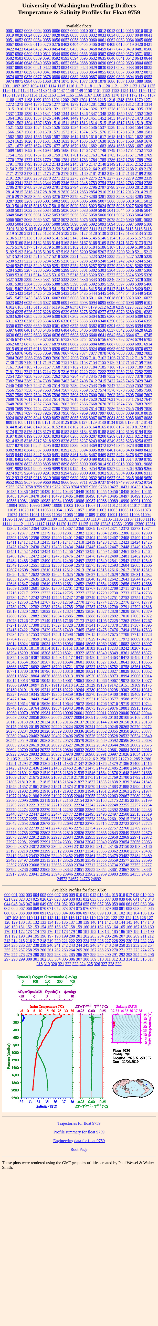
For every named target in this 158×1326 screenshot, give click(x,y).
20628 (79, 745)
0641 (121, 58)
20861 (113, 750)
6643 (121, 335)
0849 (56, 72)
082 (129, 908)
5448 (130, 293)
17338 (79, 625)
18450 (90, 657)
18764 (147, 667)
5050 (28, 215)
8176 (28, 431)
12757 (11, 602)
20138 (90, 722)
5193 (19, 252)
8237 (84, 441)
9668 (74, 482)
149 (7, 927)
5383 (19, 284)
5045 (130, 210)
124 (128, 917)
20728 (56, 750)
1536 (93, 127)
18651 (135, 662)
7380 (148, 376)
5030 (10, 210)
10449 (90, 491)
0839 (28, 72)
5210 (130, 252)
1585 (38, 136)
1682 (93, 146)
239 (43, 945)
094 (65, 913)
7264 (74, 376)
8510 (111, 459)
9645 (130, 478)
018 (136, 894)
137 (72, 922)
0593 (65, 58)
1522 (19, 127)
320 (54, 964)
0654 (74, 63)
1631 (47, 141)
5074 (74, 219)
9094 (28, 468)
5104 (38, 229)
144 (122, 922)
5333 (65, 279)
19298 (113, 690)
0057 (65, 40)
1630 (38, 141)
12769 (68, 602)
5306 (130, 270)
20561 (34, 740)
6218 (111, 307)
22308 (79, 809)
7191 (10, 372)
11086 (79, 514)
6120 (65, 307)
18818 (68, 671)
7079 (111, 353)
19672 (79, 703)
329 (118, 964)
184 (108, 931)
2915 (148, 192)
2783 (130, 183)
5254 (74, 266)
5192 (10, 252)
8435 (10, 454)
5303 (102, 270)
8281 (28, 445)
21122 (34, 759)
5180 (56, 247)
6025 (28, 302)
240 (50, 945)
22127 (56, 800)
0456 (74, 49)
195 (36, 936)
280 (36, 954)
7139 (19, 362)
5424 (28, 293)
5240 (102, 261)
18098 (11, 648)
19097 (34, 685)
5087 (47, 224)
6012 (102, 298)
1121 (115, 86)
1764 (102, 155)
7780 (56, 408)
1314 (148, 104)
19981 (45, 713)
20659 (124, 745)
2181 (93, 173)
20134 (45, 722)
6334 (47, 321)
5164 (56, 242)
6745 (148, 335)
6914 (148, 344)
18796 (45, 671)
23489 (147, 856)
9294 (65, 473)
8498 (84, 459)
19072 (124, 680)
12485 (23, 561)
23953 (79, 874)
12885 (68, 616)
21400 (135, 763)
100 (108, 913)
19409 (135, 694)
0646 (19, 63)
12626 (79, 574)
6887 (111, 344)
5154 (111, 238)
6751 (56, 339)
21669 (11, 777)
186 (122, 931)
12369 (90, 528)
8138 (120, 422)
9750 (129, 482)
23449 (56, 856)
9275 (19, 473)
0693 (130, 63)
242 (65, 945)
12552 (45, 565)
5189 (130, 247)
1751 (130, 150)
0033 (102, 35)
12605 (135, 565)
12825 (79, 611)
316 (143, 959)
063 (144, 904)
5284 (10, 270)
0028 (56, 35)
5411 (56, 289)
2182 (102, 173)
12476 (68, 556)
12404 (90, 537)
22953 (90, 837)
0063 (121, 40)
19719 (124, 703)
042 (144, 899)
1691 (19, 150)
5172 (130, 242)
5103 (29, 229)
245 (86, 945)
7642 (139, 399)
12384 (102, 533)
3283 (121, 196)
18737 (90, 667)
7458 (19, 385)
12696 (45, 588)
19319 (146, 690)
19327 (11, 694)
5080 (130, 219)
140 (93, 922)
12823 (56, 611)
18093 (135, 643)
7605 (130, 395)
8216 (28, 441)
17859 (34, 639)
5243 (130, 261)
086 (7, 913)
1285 (111, 104)
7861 (19, 413)
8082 (121, 418)
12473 (45, 556)
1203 (74, 100)
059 (115, 904)
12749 (90, 597)
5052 (47, 215)
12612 (67, 570)
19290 (101, 690)
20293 (34, 731)
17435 (56, 630)
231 (136, 941)
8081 (111, 418)
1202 (65, 100)
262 (58, 950)
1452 (102, 118)
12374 (147, 528)
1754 (10, 155)
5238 (84, 261)
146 (136, 922)
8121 (47, 422)
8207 (93, 436)
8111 (28, 422)
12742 (34, 597)
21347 (79, 763)
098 (93, 913)
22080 (135, 796)
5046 (139, 210)
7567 (65, 390)
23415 (23, 856)
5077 (102, 219)
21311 (56, 763)
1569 (38, 132)
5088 (56, 224)
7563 (47, 390)
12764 (34, 602)
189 (144, 931)
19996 (68, 713)
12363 (23, 528)
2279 (130, 178)
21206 (78, 759)
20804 (68, 750)
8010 (139, 413)
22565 (79, 819)
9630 (74, 478)
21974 (147, 791)
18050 (56, 643)
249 (115, 945)
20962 (56, 754)
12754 (135, 597)
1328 (111, 109)
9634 (102, 478)
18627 (102, 662)
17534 (11, 634)
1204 (83, 100)
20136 (67, 722)
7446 (10, 385)
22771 (147, 828)
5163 (47, 242)
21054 (135, 754)
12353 (116, 524)
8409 (139, 450)
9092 (19, 468)
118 (85, 917)
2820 (65, 192)
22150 (67, 800)
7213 (37, 372)
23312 (56, 851)
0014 (120, 30)
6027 (47, 302)
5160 (19, 242)
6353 (129, 321)
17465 (79, 630)
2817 (38, 192)
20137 (79, 722)
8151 (47, 427)
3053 (28, 196)
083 (136, 908)
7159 (139, 362)
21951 (102, 791)
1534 (74, 127)
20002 (90, 713)
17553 (34, 634)
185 (115, 931)
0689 (93, 63)
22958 (113, 837)
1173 (142, 95)
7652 (28, 404)
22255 (124, 805)
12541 (113, 561)
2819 (56, 192)
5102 (20, 229)
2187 (121, 173)
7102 (102, 358)
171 (15, 931)
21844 (135, 782)
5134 (139, 233)
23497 (23, 860)
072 (58, 908)
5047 (148, 210)
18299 (23, 653)
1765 (111, 155)
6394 (139, 325)
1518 (129, 123)
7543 (93, 385)
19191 (23, 690)
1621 (130, 136)
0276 (56, 44)
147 (144, 922)
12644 (135, 579)
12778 (135, 602)
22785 (23, 832)
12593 (113, 565)
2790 (47, 187)
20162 (135, 722)
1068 (47, 81)
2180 (84, 173)
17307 (23, 625)
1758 (47, 155)
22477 (68, 814)
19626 (45, 703)
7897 (28, 413)
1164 (61, 95)
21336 (67, 763)
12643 (124, 579)
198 (58, 936)
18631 (113, 662)
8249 (111, 441)
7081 (130, 353)
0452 (38, 49)
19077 (147, 680)
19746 (11, 708)
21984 (23, 796)
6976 (19, 353)
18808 (56, 671)
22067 (124, 796)
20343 (90, 731)
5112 (102, 229)
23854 (102, 869)
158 (72, 927)
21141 (45, 759)
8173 (148, 427)
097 (86, 913)
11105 (107, 519)
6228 (47, 312)
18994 (124, 676)
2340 (10, 183)
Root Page (78, 1149)
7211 (19, 372)
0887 (93, 77)
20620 (45, 745)
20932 (34, 754)
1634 (74, 141)
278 (22, 954)
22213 (34, 805)
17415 (11, 630)
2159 (56, 169)
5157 (139, 238)
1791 (10, 164)
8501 (102, 459)
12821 (34, 611)
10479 (56, 496)
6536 (102, 330)
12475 (56, 556)
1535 (84, 127)
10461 (147, 491)
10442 (56, 491)
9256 (102, 468)
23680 (67, 865)
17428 (34, 630)
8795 (148, 459)
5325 (139, 275)
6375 (74, 325)
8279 (19, 445)
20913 (147, 750)
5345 (102, 279)
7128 (148, 358)
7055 (38, 353)
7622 (102, 399)
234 (7, 945)
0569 (120, 53)
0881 (65, 77)
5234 (47, 261)
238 (36, 945)
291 (115, 954)
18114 (45, 648)
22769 (135, 828)
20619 (34, 745)
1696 (65, 150)
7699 (19, 408)
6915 (10, 348)
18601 (79, 662)
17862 (45, 639)
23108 (90, 846)
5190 (139, 247)
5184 (93, 247)
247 (101, 945)
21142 (56, 759)
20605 (11, 745)
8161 (65, 427)
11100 (52, 519)
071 (50, 908)
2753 (93, 183)
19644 (68, 703)
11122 (72, 524)
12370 (102, 528)
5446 (111, 293)
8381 (148, 445)
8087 (139, 418)
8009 (130, 413)
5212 (148, 252)
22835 (102, 832)
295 (144, 954)
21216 (90, 759)
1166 (79, 95)
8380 (139, 445)
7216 (65, 372)
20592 (113, 740)
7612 (37, 399)
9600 (56, 478)
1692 (28, 150)
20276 (11, 731)
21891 (147, 786)
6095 (102, 302)
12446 (102, 547)
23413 (11, 856)
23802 (34, 869)
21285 (135, 759)
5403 (28, 289)
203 (93, 936)
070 (43, 908)
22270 (11, 809)
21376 (101, 763)
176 (50, 931)
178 (65, 931)
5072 (56, 219)
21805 (11, 782)
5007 (102, 201)
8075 (102, 418)
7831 (102, 408)
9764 (75, 487)
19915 (135, 708)
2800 (130, 187)
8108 (19, 422)
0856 (111, 72)
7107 (121, 358)
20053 (11, 717)
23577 (124, 860)
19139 (101, 685)
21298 (34, 763)
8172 (139, 427)
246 (93, 945)
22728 (11, 828)
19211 (45, 690)
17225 (113, 620)
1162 (43, 95)
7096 (84, 358)
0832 (121, 67)
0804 (139, 63)
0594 (74, 58)
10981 (23, 501)
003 (29, 894)
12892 (113, 616)
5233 (38, 261)
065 (7, 908)
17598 (68, 634)
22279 (45, 809)
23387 (135, 851)
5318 (74, 275)
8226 (65, 441)
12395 (23, 537)
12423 (124, 542)
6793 (130, 339)
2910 (102, 192)
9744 (111, 482)
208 (129, 936)
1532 (65, 127)
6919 (47, 348)
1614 (74, 136)
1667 (121, 141)
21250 (101, 759)
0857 (121, 72)
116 (72, 917)
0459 (102, 49)
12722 (34, 593)
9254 (93, 468)
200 (72, 936)
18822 (102, 671)
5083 (10, 224)
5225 (111, 256)
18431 (79, 657)
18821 (90, 671)
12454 (45, 551)
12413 (34, 542)
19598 (135, 699)
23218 (23, 851)
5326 (148, 275)
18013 (147, 639)
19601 (147, 699)
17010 (124, 616)
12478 (90, 556)
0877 (38, 77)
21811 (34, 782)
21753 (102, 777)
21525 (56, 773)
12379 (45, 533)
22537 (23, 819)
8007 (121, 413)
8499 (93, 459)
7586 (148, 390)
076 (86, 908)
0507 (10, 53)
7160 (148, 362)
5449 (139, 293)
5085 (28, 224)
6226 (28, 312)
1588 (65, 136)
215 (22, 941)
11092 (123, 514)
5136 (10, 238)
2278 (121, 178)
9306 (139, 473)
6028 (56, 302)
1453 (111, 118)
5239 (93, 261)
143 (115, 922)
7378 (139, 376)
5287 (28, 270)
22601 (113, 819)
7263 (65, 376)
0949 (139, 77)
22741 (45, 828)
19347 (45, 694)
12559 (68, 565)
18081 (113, 643)
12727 (79, 593)
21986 (34, 796)
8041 (38, 418)
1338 (19, 113)
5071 (47, 219)
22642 (11, 823)
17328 (68, 625)
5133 (129, 233)
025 (36, 899)
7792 (74, 408)
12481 (124, 556)
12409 (135, 537)
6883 (84, 344)
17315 (45, 625)
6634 (47, 335)
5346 (111, 279)
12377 (23, 533)
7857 (10, 413)
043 (151, 899)
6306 (111, 316)
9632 (93, 478)
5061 (111, 215)
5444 (93, 293)
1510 (56, 123)
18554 (23, 662)
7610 (19, 399)
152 (29, 927)
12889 (102, 616)
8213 (148, 436)
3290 (38, 201)
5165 (65, 242)
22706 (90, 823)
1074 (56, 81)
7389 (28, 381)
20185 (23, 726)
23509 (34, 860)
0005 (47, 30)
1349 (111, 113)
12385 (113, 533)
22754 (90, 828)
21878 (79, 786)
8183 (74, 431)
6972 (148, 348)
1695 (56, 150)
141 (101, 922)
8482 (19, 459)
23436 (45, 856)
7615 (65, 399)
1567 (19, 132)
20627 (68, 745)
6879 (56, 344)
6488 (93, 330)
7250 (120, 372)
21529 (68, 773)
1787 (121, 159)
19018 (23, 680)
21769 (113, 777)
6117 (47, 307)
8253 (130, 441)
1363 (148, 113)
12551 (34, 565)
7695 (148, 404)
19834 (56, 708)
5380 (148, 279)
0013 (111, 30)
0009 (74, 30)
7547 (111, 385)
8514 (129, 459)
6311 (10, 321)
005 (43, 894)
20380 (11, 736)
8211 (130, 436)
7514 (56, 385)
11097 (19, 519)
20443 (23, 736)
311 (108, 959)
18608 (90, 662)
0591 (47, 58)
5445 (102, 293)
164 (115, 927)
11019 (12, 510)
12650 (56, 584)
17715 (135, 634)
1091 (7, 86)
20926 (23, 754)
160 (86, 927)
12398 (45, 537)
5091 (84, 224)
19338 (23, 694)
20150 (124, 722)
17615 (90, 634)
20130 (22, 722)
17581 (56, 634)
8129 (93, 422)
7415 (102, 381)
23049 (102, 842)
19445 (45, 699)
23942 (45, 874)
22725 (147, 823)
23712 (90, 865)
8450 (47, 454)
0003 (28, 30)
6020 (129, 298)
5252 (65, 266)
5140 (47, 238)
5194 (28, 252)
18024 (23, 643)
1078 (93, 81)
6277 (102, 312)
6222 (138, 307)
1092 (16, 86)
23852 (90, 869)
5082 (148, 219)
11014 (124, 505)
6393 (130, 325)
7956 (65, 413)
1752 (139, 150)
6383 (102, 325)
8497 (74, 459)
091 (43, 913)
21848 (11, 786)
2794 (74, 187)
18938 (102, 676)
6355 (148, 321)
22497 (113, 814)
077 (93, 908)
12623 (45, 574)
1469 (121, 118)
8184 (84, 431)
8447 (38, 454)
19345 (34, 694)
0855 (102, 72)
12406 (102, 537)
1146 (52, 90)
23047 (90, 842)
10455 (102, 491)
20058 (34, 717)
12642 (113, 579)
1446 (56, 118)
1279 (74, 104)
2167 (121, 169)
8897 (56, 464)
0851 (65, 72)
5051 (38, 215)
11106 (118, 519)
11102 (74, 519)
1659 (111, 141)
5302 (93, 270)
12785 (68, 607)
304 (58, 959)
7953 (56, 413)
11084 (57, 514)
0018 (148, 30)
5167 (84, 242)
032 (86, 899)
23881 (147, 869)
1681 (84, 146)
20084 (79, 717)
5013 (10, 206)
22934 (68, 837)
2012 (47, 164)
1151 (97, 90)
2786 (10, 187)
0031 (84, 35)
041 (136, 899)
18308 (45, 653)
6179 (92, 307)
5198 (65, 252)
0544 (56, 53)
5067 (19, 219)
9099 (56, 468)
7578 (121, 390)
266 (86, 950)
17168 (68, 620)
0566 (93, 53)
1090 (148, 81)
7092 (65, 358)
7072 (74, 353)
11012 (113, 505)
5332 (56, 279)
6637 (65, 335)
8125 (65, 422)
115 (64, 917)
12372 (124, 528)
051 (58, 904)
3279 (84, 196)
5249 (38, 266)
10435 (11, 491)
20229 (79, 726)
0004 (38, 30)
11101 (63, 519)
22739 (34, 828)
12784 (56, 607)
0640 (111, 58)
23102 (79, 846)
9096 (47, 468)
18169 (79, 648)
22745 (68, 828)
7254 (10, 376)
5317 (65, 275)
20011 (102, 713)
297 (7, 959)
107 (8, 917)
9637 (111, 478)
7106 (111, 358)
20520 (79, 736)
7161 (10, 367)
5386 (47, 284)
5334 (74, 279)
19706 (102, 703)
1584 (28, 136)
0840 (38, 72)
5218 (56, 256)
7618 (74, 399)
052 (65, 904)
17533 (147, 630)
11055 (68, 510)
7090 (56, 358)
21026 (124, 754)
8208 (102, 436)
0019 (10, 35)
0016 (139, 30)
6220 (129, 307)
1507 (38, 123)
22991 (45, 842)
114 (57, 917)
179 (72, 931)
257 (22, 950)
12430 (34, 547)
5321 (102, 275)
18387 (34, 657)
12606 (147, 565)
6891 (139, 344)
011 (86, 894)
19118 (68, 685)
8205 (74, 436)
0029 (65, 35)
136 (65, 922)
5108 (75, 229)
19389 (102, 694)
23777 (146, 865)
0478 (121, 49)
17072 (147, 616)
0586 (28, 58)
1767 (130, 155)
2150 (121, 164)
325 (90, 964)
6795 (148, 339)
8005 (111, 413)
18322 (79, 653)
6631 (19, 335)
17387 (135, 625)
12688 (23, 588)
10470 (34, 496)
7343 (84, 376)
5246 (10, 266)
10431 (124, 487)
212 (151, 936)
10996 (34, 505)
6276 (93, 312)
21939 (79, 791)
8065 (74, 418)
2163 (84, 169)
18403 (56, 657)
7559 (38, 390)
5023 (93, 206)
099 (101, 913)
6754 (84, 339)
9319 (47, 478)
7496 (47, 385)
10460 (135, 491)
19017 (11, 680)
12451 (11, 551)
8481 (10, 459)
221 (65, 941)
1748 (102, 150)
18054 (68, 643)
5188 (121, 247)
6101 (148, 302)
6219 (120, 307)
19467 (56, 699)
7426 (130, 381)
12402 (79, 537)
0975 (19, 81)
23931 (23, 874)
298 (15, 959)
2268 (28, 178)
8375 (121, 445)
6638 (74, 335)
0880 (56, 77)
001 (15, 894)
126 (143, 917)
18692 (34, 667)
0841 (47, 72)
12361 (150, 524)
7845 (130, 408)
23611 (45, 865)
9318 (38, 478)
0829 (93, 67)
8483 (28, 459)
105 (144, 913)
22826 (79, 832)
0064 (130, 40)
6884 (93, 344)
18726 (79, 667)
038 (115, 899)
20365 (135, 731)
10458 (124, 491)
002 (22, 894)
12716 (11, 593)
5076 (93, 219)
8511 (120, 459)
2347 (74, 183)
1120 (106, 86)
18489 (135, 657)
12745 (56, 597)
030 (72, 899)
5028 (139, 206)
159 (79, 927)
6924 (93, 348)
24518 (147, 874)
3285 (139, 196)
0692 (121, 63)
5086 (38, 224)
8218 (47, 441)
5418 (120, 289)
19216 (56, 690)
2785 (148, 183)
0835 (148, 67)
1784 (93, 159)
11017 (135, 505)
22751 (79, 828)
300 (29, 959)
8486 (47, 459)
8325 (65, 445)
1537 (102, 127)
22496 (102, 814)
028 (58, 899)
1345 (74, 113)
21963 (124, 791)
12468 (11, 556)
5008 (111, 201)
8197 (10, 436)
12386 (124, 533)
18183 (90, 648)
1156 (142, 90)
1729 (74, 150)
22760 (124, 828)
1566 (10, 132)
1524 (38, 127)
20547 (11, 740)
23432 (34, 856)
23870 (135, 869)
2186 (111, 173)
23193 (11, 851)
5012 (148, 201)
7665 (74, 404)
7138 (10, 362)
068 (29, 908)
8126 (74, 422)
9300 (84, 473)
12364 (34, 528)
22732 (23, 828)
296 (151, 954)
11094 (146, 514)
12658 (147, 584)
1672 (19, 146)
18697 (45, 667)
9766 (93, 487)
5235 (56, 261)
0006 (56, 30)
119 (93, 917)
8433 (148, 450)
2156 (28, 169)
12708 (102, 588)
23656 (56, 865)
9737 (102, 482)
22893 (23, 837)
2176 (56, 173)
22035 (68, 796)
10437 (34, 491)
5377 (130, 279)
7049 (28, 353)
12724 (56, 593)
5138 (28, 238)
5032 (28, 210)
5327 (10, 279)
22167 (90, 800)
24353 (135, 874)
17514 (135, 630)
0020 (19, 35)
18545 (11, 662)
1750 (121, 150)
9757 (20, 487)
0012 (102, 30)
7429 (139, 381)
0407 (102, 44)
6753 (74, 339)
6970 (139, 348)
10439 (45, 491)
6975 (10, 353)
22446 (23, 814)
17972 (124, 639)
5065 (148, 215)
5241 (111, 261)
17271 (11, 625)
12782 (34, 607)
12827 (102, 611)
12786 (79, 607)
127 (150, 917)
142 (108, 922)
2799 (121, 187)
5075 (84, 219)
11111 (7, 524)
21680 (45, 777)
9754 (148, 482)
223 (79, 941)
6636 (56, 335)
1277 (56, 104)
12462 (135, 551)
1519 (139, 123)
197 (50, 936)
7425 (121, 381)
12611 (56, 570)
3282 (111, 196)
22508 (124, 814)
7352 (111, 376)
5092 (93, 224)
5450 (148, 293)
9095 (38, 468)
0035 (121, 35)
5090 (74, 224)
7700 (28, 408)
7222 (102, 372)
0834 (139, 67)
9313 (19, 478)
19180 (11, 690)
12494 (56, 561)
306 (72, 959)
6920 (56, 348)
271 (122, 950)
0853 (84, 72)
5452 (19, 298)
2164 (93, 169)
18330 (90, 653)
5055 (65, 215)
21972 (135, 791)
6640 (93, 335)
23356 (102, 851)
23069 (11, 846)
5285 (19, 270)
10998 (57, 505)
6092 (74, 302)
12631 (135, 574)
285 (72, 954)
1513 (83, 123)
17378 (113, 625)
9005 (93, 464)
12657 (135, 584)
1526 (56, 127)
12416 (56, 542)
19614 (23, 703)
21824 (67, 782)
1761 (74, 155)
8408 (130, 450)
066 (15, 908)
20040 (124, 713)
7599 (84, 395)
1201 (55, 100)
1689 (10, 150)
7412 (93, 381)
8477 (139, 454)
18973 (113, 676)
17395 (147, 625)
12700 (56, 588)
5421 (148, 289)
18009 (135, 639)
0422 (10, 49)
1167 (88, 95)
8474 (121, 454)
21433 (23, 768)
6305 (102, 316)
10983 (45, 501)
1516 (111, 123)
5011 (139, 201)
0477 (111, 49)
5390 (74, 284)
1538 (111, 127)
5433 (65, 293)
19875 (102, 708)
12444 (79, 547)
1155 (133, 90)
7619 (83, 399)
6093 (84, 302)
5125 (65, 233)
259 (36, 950)
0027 (47, 35)
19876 (113, 708)
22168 (101, 800)
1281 (93, 104)
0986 (38, 81)
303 (50, 959)
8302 (56, 445)
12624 (56, 574)
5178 (38, 247)
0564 (74, 53)
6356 (10, 325)
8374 (111, 445)
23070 (23, 846)
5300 (74, 270)
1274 (28, 104)
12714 (146, 588)
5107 (66, 229)
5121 (28, 233)
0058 (74, 40)
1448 (65, 118)
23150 (124, 846)
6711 (139, 335)
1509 (47, 123)
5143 (74, 238)
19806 (45, 708)
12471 (23, 556)
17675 (113, 634)
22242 (90, 805)
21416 (146, 763)
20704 (34, 750)
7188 (130, 367)
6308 (130, 316)
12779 (147, 602)
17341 (90, 625)
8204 (65, 436)
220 (58, 941)
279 (29, 954)
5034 (47, 210)
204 (101, 936)
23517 (56, 860)
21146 (67, 759)
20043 (135, 713)
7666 (84, 404)
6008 (74, 298)
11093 (135, 514)
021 (7, 899)
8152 (56, 427)
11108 (140, 519)
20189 (34, 726)
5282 (139, 266)
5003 (65, 201)
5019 (65, 206)
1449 (74, 118)
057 (101, 904)
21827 (79, 782)
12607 (11, 570)
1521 (10, 127)
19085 (11, 685)
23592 (135, 860)
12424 (135, 542)
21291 (11, 763)
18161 (67, 648)
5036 (65, 210)
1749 (111, 150)
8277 (10, 445)
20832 (79, 750)
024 (29, 899)
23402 (147, 851)
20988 (90, 754)
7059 (47, 353)
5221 (74, 256)
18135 (56, 648)
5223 (93, 256)
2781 (111, 183)
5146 (102, 238)
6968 (130, 348)
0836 (10, 72)
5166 (74, 242)
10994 (12, 505)
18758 (124, 667)
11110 (150, 519)
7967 (74, 413)
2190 (148, 173)
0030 (74, 35)
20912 (135, 750)
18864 (34, 676)
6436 (47, 330)
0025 (38, 35)
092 (50, 913)
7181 (65, 367)
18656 (147, 662)
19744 (147, 703)
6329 (37, 321)
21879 (90, 786)
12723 (45, 593)
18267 (135, 648)
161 (93, 927)
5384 (28, 284)
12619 (146, 570)
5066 (10, 219)
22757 (113, 828)
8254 (139, 441)
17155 (56, 620)
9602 (65, 478)
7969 (84, 413)
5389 (65, 284)
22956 (102, 837)
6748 (28, 339)
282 (50, 954)
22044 (79, 796)
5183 (84, 247)
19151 (124, 685)
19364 (79, 694)
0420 (139, 44)
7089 (47, 358)
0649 (38, 63)
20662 (135, 745)
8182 (65, 431)
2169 (139, 169)
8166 (111, 427)
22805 (56, 832)
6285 (28, 316)
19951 (147, 708)
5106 (56, 229)
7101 (93, 358)
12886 (79, 616)
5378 (139, 279)
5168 (93, 242)
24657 (73, 879)
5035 (56, 210)
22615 (124, 819)
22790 (34, 832)
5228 (139, 256)
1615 (84, 136)
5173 (139, 242)
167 (136, 927)
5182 (74, 247)
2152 (139, 164)
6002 (56, 298)
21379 (113, 763)
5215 (28, 256)
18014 (11, 643)
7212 (28, 372)
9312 (10, 478)
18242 (124, 648)
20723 (45, 750)
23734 (113, 865)
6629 (148, 330)
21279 (123, 759)
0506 (148, 49)
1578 (121, 132)
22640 (147, 819)
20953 (45, 754)
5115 (129, 229)
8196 (148, 431)
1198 (28, 100)
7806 (84, 408)
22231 (68, 805)
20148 (113, 722)
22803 (45, 832)
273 (136, 950)
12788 (102, 607)
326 (97, 964)
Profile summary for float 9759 (79, 1132)
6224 (10, 312)
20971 (79, 754)
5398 (130, 284)
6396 (148, 325)
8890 (38, 464)
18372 (147, 653)
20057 (23, 717)
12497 (79, 561)
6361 (56, 325)
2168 (130, 169)
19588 (124, 699)
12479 (102, 556)
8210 (121, 436)
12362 (11, 528)
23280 (34, 851)
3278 (74, 196)
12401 (68, 537)
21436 (34, 768)
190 (151, 931)
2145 (74, 164)
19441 (23, 699)
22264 (147, 805)
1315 (10, 109)
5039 (93, 210)
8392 (65, 450)
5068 (28, 219)
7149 (47, 362)
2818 (47, 192)
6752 (65, 339)
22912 (34, 837)
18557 (34, 662)
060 (122, 904)
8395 (93, 450)
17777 (23, 639)
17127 (34, 620)
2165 (102, 169)
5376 (121, 279)
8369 (93, 445)
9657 (28, 482)
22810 (68, 832)
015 (115, 894)
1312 (130, 104)
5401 (10, 289)
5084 (19, 224)
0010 (84, 30)
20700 (23, 750)
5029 (148, 206)
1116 (70, 86)
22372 (102, 809)
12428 (11, 547)
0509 (28, 53)
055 (86, 904)
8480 (148, 454)
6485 (74, 330)
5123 (47, 233)
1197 (19, 100)
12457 (79, 551)
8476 (130, 454)
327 (104, 964)
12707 (90, 588)
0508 (19, 53)
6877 (47, 344)
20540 (147, 736)
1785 (102, 159)
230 (129, 941)
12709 (113, 588)
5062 (121, 215)
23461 (90, 856)
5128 (93, 233)
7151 (65, 362)
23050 (113, 842)
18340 (102, 653)
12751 (113, 597)
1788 (130, 159)
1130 (43, 90)
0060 (93, 40)
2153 (148, 164)
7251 (129, 372)
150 (15, 927)
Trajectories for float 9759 (79, 1123)
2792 (65, 187)
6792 (121, 339)
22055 (90, 796)
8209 (111, 436)
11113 (29, 524)
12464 (147, 551)
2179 (74, 173)
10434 (147, 487)
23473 (102, 856)
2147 (93, 164)
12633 (11, 579)
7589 (19, 395)
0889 (111, 77)
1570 (47, 132)
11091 (112, 514)
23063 (147, 842)
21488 (124, 768)
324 (83, 964)
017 (129, 894)
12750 (102, 597)
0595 (84, 58)
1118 (88, 86)
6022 (148, 298)
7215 (56, 372)
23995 (124, 874)
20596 (124, 740)
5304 (111, 270)
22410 (135, 809)
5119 (10, 233)
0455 (65, 49)
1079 (102, 81)
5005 (84, 201)
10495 (113, 496)
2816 (28, 192)
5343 (93, 279)
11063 (112, 510)
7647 (148, 399)
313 (122, 959)
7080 (121, 353)
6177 (83, 307)
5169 (102, 242)
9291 (47, 473)
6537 (111, 330)
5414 (83, 289)
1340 (38, 113)
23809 (56, 869)
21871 (56, 786)
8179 (47, 431)
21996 (45, 796)
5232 (28, 261)
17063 (135, 616)
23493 (11, 860)
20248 (113, 726)
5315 (47, 275)
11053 (46, 510)
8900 (84, 464)
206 (115, 936)
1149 (79, 90)
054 (79, 904)
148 (151, 922)
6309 (139, 316)
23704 (79, 865)
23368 (124, 851)
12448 (124, 547)
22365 (90, 809)
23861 (113, 869)
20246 (102, 726)
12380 (56, 533)
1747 (93, 150)
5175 (10, 247)
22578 (90, 819)
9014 (102, 464)
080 (115, 908)
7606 (139, 395)
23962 (90, 874)
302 (43, 959)
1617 (102, 136)
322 (68, 964)
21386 (124, 763)
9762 (56, 487)
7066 (56, 353)
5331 (47, 279)
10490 (90, 496)
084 (144, 908)
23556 (102, 860)
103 (129, 913)
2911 (111, 192)
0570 (129, 53)
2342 (28, 183)
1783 (84, 159)
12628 (102, 574)
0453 (47, 49)
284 (65, 954)
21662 (135, 773)
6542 (121, 330)
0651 (56, 63)
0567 (102, 53)
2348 (84, 183)
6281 (139, 312)
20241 (90, 726)
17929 (90, 639)
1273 (19, 104)
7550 (130, 385)
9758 (29, 487)
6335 (56, 321)
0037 (130, 35)
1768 (139, 155)
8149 (38, 427)
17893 (56, 639)
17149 (45, 620)
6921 (65, 348)
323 (75, 964)
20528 (113, 736)
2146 (84, 164)
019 (143, 894)
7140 (28, 362)
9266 (148, 468)
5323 (120, 275)
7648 (10, 404)
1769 (148, 155)
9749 (120, 482)
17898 (68, 639)
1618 (111, 136)
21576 (113, 773)
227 (108, 941)
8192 (121, 431)
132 (36, 922)
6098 (130, 302)
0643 (139, 58)
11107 (129, 519)
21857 (23, 786)
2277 (111, 178)
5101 (10, 229)
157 (65, 927)
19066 (102, 680)
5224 (102, 256)
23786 (23, 869)
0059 (84, 40)
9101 (65, 468)
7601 (102, 395)
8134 (111, 422)
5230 (10, 261)
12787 (90, 607)
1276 (47, 104)
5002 (56, 201)
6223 (148, 307)
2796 (93, 187)
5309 (10, 275)
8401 (111, 450)
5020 (74, 206)
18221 (101, 648)
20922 (11, 754)
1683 (102, 146)
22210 (23, 805)
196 (43, 936)
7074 (84, 353)
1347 (93, 113)
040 (129, 899)
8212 (139, 436)
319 (47, 964)
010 (79, 894)
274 (144, 950)
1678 (65, 146)
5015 (28, 206)
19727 (135, 703)
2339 (148, 178)
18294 (11, 653)
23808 (45, 869)
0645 (10, 63)
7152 (74, 362)
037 (108, 899)
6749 (38, 339)
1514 (93, 123)
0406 (93, 44)
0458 (93, 49)
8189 (111, 431)
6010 (84, 298)
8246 (102, 441)
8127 (83, 422)
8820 (19, 464)
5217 (47, 256)
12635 (34, 579)
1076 (74, 81)
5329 (28, 279)
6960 (102, 348)
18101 (23, 648)
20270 (135, 726)
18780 (23, 671)
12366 (56, 528)
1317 (28, 109)
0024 (28, 35)
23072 (34, 846)
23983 (113, 874)
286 (79, 954)
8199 (28, 436)
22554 (45, 819)
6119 (56, 307)
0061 (102, 40)
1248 (120, 100)
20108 (124, 717)
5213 (10, 256)
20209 (45, 726)
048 (36, 904)
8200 (38, 436)
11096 (8, 519)
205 (108, 936)
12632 (147, 574)
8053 (65, 418)
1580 (139, 132)
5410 (47, 289)
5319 (83, 275)
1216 (111, 100)
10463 (11, 496)
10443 (68, 491)
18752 (113, 667)
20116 (11, 722)
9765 (84, 487)
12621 (23, 574)
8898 (65, 464)
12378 (34, 533)
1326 (93, 109)
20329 (56, 731)
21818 (56, 782)
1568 (28, 132)
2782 (121, 183)
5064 (139, 215)
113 (50, 917)
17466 (90, 630)
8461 (74, 454)
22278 (34, 809)
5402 (19, 289)
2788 (28, 187)
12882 (34, 616)
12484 (11, 561)
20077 (68, 717)
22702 (79, 823)
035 (101, 899)
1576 (102, 132)
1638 (102, 141)
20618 (23, 745)
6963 (111, 348)
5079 (121, 219)
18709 (56, 667)
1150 (88, 90)
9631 (84, 478)
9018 (121, 464)
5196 (47, 252)
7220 (83, 372)
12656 (124, 584)
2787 (19, 187)
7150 (56, 362)
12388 (135, 533)
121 (107, 917)
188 (136, 931)
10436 (23, 491)
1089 (139, 81)
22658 (34, 823)
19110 (56, 685)
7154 (93, 362)
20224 (68, 726)
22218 (45, 805)
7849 (139, 408)
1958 (38, 164)
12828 (113, 611)
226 (101, 941)
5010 (130, 201)
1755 (19, 155)
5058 (93, 215)
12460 (113, 551)
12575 (90, 565)
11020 (23, 510)
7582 (130, 390)
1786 (111, 159)
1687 (139, 146)
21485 (113, 768)
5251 (56, 266)
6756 (102, 339)
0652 (65, 63)
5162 (38, 242)
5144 (84, 238)
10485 (68, 496)
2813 (148, 187)
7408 (84, 381)
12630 (124, 574)
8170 (130, 427)
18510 (147, 657)
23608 (34, 865)
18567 (45, 662)
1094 (34, 86)
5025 (111, 206)
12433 (56, 547)
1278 (65, 104)
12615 (101, 570)
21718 (68, 777)
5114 (120, 229)
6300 (56, 316)
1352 (139, 113)
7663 (65, 404)
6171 (74, 307)
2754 (102, 183)
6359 (38, 325)
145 (129, 922)
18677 (23, 667)
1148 (70, 90)
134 (50, 922)
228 (115, 941)
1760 (65, 155)
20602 (135, 740)
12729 (102, 593)
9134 (84, 468)
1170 (115, 95)
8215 (19, 441)
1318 (38, 109)
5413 (74, 289)
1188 (10, 100)
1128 (24, 90)
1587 (56, 136)
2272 (65, 178)
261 (50, 950)
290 (108, 954)
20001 (79, 713)
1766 (121, 155)
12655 (113, 584)
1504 (28, 123)
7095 (74, 358)
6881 (65, 344)
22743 (56, 828)
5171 (121, 242)
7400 (56, 381)
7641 (129, 399)
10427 (113, 487)
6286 (38, 316)
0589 (38, 58)
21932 (68, 791)
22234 (79, 805)
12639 (79, 579)
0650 (47, 63)
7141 (38, 362)
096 (79, 913)
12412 (22, 542)
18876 (45, 676)
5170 (111, 242)
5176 (19, 247)
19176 (146, 685)
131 (29, 922)
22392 (113, 809)
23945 (56, 874)
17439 (68, 630)
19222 (67, 690)
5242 (121, 261)
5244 (139, 261)
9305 (130, 473)
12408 (124, 537)
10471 (45, 496)
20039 (113, 713)
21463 (68, 768)
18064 (79, 643)
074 (72, 908)
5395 (102, 284)
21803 (147, 777)
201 (79, 936)
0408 (111, 44)
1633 (65, 141)
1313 (139, 104)
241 (58, 945)
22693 (68, 823)
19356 (56, 694)
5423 (19, 293)
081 (122, 908)
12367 (68, 528)
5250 (47, 266)
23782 (11, 869)
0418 (120, 44)
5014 (19, 206)
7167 (47, 367)
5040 (102, 210)
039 (122, 899)
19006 (135, 676)
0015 (129, 30)
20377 (147, 731)
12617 (124, 570)
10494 (102, 496)
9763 (66, 487)
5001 (47, 201)
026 (43, 899)
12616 (113, 570)
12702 (79, 588)
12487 (34, 561)
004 (36, 894)
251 (129, 945)
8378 (130, 445)
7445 (148, 381)
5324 (129, 275)
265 (79, 950)
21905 (34, 791)
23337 (79, 851)
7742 (47, 408)
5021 (84, 206)
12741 (23, 597)
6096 (111, 302)
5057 (84, 215)
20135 (56, 722)
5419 (129, 289)
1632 (56, 141)
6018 (111, 298)
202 (86, 936)
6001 (47, 298)
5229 (148, 256)
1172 (133, 95)
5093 (102, 224)
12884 (56, 616)
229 (122, 941)
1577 (111, 132)
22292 (68, 809)
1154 (124, 90)
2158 (47, 169)
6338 (83, 321)
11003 (79, 505)
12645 (147, 579)
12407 (113, 537)
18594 (68, 662)
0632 (93, 58)
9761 (47, 487)
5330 (38, 279)
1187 (151, 95)
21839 (124, 782)
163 (108, 927)
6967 (121, 348)
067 (22, 908)
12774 (102, 602)
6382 (93, 325)
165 (122, 927)
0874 (10, 77)
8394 (84, 450)
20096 (102, 717)
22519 (147, 814)
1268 (129, 100)
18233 (113, 648)
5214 (19, 256)
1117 (79, 86)
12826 (90, 611)
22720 (113, 823)
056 (93, 904)
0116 (37, 44)
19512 (79, 699)
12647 (23, 584)
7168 (56, 367)
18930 (90, 676)
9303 (111, 473)
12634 (23, 579)
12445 (90, 547)
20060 (45, 717)
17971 (113, 639)
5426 (47, 293)
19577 (113, 699)
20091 (90, 717)
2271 (56, 178)
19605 (11, 703)
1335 (139, 109)
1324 (84, 109)
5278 (102, 266)
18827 (113, 671)
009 (72, 894)
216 (29, 941)
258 (29, 950)
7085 (19, 358)
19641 (56, 703)
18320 (56, 653)
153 (36, 927)
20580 (90, 740)
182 (93, 931)
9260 (121, 468)
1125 (151, 86)
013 (100, 894)
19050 (56, 680)
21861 (34, 786)
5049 (19, 215)
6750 (47, 339)
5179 (47, 247)
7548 (121, 385)
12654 (102, 584)
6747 (19, 339)
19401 (124, 694)
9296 (74, 473)
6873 (28, 344)
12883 (45, 616)
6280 (130, 312)
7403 (65, 381)
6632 (28, 335)
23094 (68, 846)
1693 (38, 150)
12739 (11, 597)
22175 (113, 800)
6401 (28, 330)
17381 (124, 625)
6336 (65, 321)
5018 (56, 206)
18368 (135, 653)
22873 (11, 837)
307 (79, 959)
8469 (102, 454)
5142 (65, 238)
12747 (68, 597)
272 (129, 950)
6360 (47, 325)
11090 (101, 514)
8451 (56, 454)
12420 (101, 542)
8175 (19, 431)
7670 (102, 404)
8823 (28, 464)
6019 (120, 298)
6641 (102, 335)
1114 (52, 86)
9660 (47, 482)
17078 (11, 620)
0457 (84, 49)
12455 (56, 551)
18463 (113, 657)
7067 (65, 353)
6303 (84, 316)
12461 (124, 551)
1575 (93, 132)
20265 (124, 726)
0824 (65, 67)
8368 (84, 445)
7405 (74, 381)
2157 (38, 169)
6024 (19, 302)
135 (58, 922)
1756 (28, 155)
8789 (139, 459)
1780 (56, 159)
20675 (147, 745)
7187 (121, 367)
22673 (45, 823)
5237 (74, 261)
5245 (148, 261)
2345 (56, 183)
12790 (113, 607)
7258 (28, 376)
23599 (23, 865)
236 (22, 945)
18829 (124, 671)
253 (144, 945)
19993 (56, 713)
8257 (148, 441)
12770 (79, 602)
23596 (147, 860)
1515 (102, 123)
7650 (19, 404)
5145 (93, 238)
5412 (65, 289)
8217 (38, 441)
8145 (19, 427)
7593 (28, 395)
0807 (10, 67)
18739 (102, 667)
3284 (130, 196)
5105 (47, 229)
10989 (113, 501)
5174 (148, 242)
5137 (19, 238)
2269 (38, 178)
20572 (56, 740)
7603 (111, 395)
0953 (148, 77)
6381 (84, 325)
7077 (93, 353)
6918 (38, 348)
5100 (148, 224)
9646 (139, 478)
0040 (139, 35)
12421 (113, 542)
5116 (138, 229)
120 (100, 917)
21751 (90, 777)
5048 (10, 215)
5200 (84, 252)
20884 (124, 750)
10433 (135, 487)
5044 (121, 210)
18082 (124, 643)
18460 (102, 657)
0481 (139, 49)
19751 (23, 708)
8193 (130, 431)
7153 (84, 362)
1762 (84, 155)
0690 (102, 63)
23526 (68, 860)
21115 (23, 759)
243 (72, 945)
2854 (93, 192)
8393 (74, 450)
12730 (113, 593)
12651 (68, 584)
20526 (90, 736)
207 (122, 936)
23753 (135, 865)
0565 (83, 53)
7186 (111, 367)
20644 (113, 745)
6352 (120, 321)
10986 (79, 501)
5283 (148, 266)
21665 (147, 773)
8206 (84, 436)
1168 (97, 95)
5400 (148, 284)
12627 (90, 574)
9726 (93, 482)
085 (151, 908)
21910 (45, 791)
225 (93, 941)
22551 (34, 819)
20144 (101, 722)
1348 (102, 113)
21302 (45, 763)
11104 (96, 519)
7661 (56, 404)
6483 (56, 330)
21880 (102, 786)
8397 (102, 450)
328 (111, 964)
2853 (84, 192)
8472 (111, 454)
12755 (147, 597)
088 (22, 913)
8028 (19, 418)
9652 (10, 482)
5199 (74, 252)
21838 (113, 782)
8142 (139, 422)
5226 (121, 256)
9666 (65, 482)
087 (15, 913)
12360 (139, 524)
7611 (28, 399)
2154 (10, 169)
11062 (101, 510)
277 (15, 954)
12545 (147, 561)
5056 (74, 215)
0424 (28, 49)
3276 (56, 196)
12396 (34, 537)
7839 (121, 408)
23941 (34, 874)
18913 (68, 676)
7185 (102, 367)
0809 (19, 67)
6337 (74, 321)
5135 (148, 233)
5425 (38, 293)
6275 (84, 312)
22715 (102, 823)
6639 (84, 335)
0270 (47, 44)
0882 (74, 77)
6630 (10, 335)
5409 (38, 289)
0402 (65, 44)
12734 (135, 593)
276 (7, 954)
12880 (11, 616)
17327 (56, 625)
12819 (11, 611)
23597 (11, 865)
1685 (121, 146)
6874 (38, 344)
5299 (65, 270)
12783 (45, 607)
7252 (139, 372)
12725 (68, 593)
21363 (90, 763)
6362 (65, 325)
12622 (34, 574)
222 (72, 941)
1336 (148, 109)
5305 (121, 270)
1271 (148, 100)
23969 (102, 874)
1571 (56, 132)
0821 (38, 67)
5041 (111, 210)
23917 (11, 874)
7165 (28, 367)
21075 (147, 754)
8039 (28, 418)
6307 (121, 316)
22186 (135, 800)
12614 (90, 570)
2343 (38, 183)
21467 (79, 768)
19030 (34, 680)
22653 (23, 823)
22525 (11, 819)
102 (122, 913)
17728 (147, 634)
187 (129, 931)
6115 (37, 307)
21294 (23, 763)
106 (151, 913)
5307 (139, 270)
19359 (68, 694)
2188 (130, 173)
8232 (74, 441)
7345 (93, 376)
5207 (102, 252)
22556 (68, 819)
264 (72, 950)
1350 (121, 113)
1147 (61, 90)
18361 (124, 653)
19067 (113, 680)
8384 (28, 450)
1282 (102, 104)
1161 (34, 95)
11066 (135, 510)
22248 (113, 805)
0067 (10, 44)
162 (101, 927)
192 (15, 936)
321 (61, 964)
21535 (79, 773)
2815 (19, 192)
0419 (129, 44)
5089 (65, 224)
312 (115, 959)
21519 (45, 773)
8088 (148, 418)
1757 (38, 155)
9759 (38, 487)
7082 (139, 353)
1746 (84, 150)
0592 (56, 58)
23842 (68, 869)
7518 (65, 385)
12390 (147, 533)
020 (151, 894)
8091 (10, 422)
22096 (34, 800)
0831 (111, 67)
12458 (90, 551)
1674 (38, 146)
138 (79, 922)
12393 (11, 537)
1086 (111, 81)
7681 (130, 404)
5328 (19, 279)
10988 (102, 501)
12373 (135, 528)
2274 (84, 178)
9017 (111, 464)
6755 (93, 339)
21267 (112, 759)
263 (65, 950)
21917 (56, 791)
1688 (148, 146)
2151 (130, 164)
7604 (121, 395)
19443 (34, 699)
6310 (148, 316)
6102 (10, 307)
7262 (56, 376)
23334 (68, 851)
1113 (43, 86)
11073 (146, 510)
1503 (19, 123)
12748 (79, 597)
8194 (139, 431)
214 (15, 941)
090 (36, 913)
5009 (121, 201)
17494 (124, 630)
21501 (23, 773)
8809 (10, 464)
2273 (74, 178)
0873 (148, 72)
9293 (56, 473)
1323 (74, 109)
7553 (148, 385)
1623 (148, 136)
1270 (138, 100)
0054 (38, 40)
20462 (34, 736)
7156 (111, 362)
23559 (113, 860)
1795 (28, 164)
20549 (23, 740)
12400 (56, 537)
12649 (45, 584)
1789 (139, 159)
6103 (19, 307)
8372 (102, 445)
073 (65, 908)
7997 (102, 413)
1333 (121, 109)
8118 (37, 422)
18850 (135, 671)
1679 (74, 146)
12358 (128, 524)
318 (40, 964)
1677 (56, 146)
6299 (47, 316)
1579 (130, 132)
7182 (74, 367)
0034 (111, 35)
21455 (56, 768)
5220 (65, 256)
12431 (45, 547)
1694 (47, 150)
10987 (90, 501)
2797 (102, 187)
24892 (96, 879)
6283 (10, 316)
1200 (46, 100)
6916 (19, 348)
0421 (148, 44)
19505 (68, 699)
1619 (121, 136)
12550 (23, 565)
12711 (124, 588)
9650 (148, 478)
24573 (62, 879)
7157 (121, 362)
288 (93, 954)
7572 (93, 390)
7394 (38, 381)
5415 (93, 289)
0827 (74, 67)
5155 (121, 238)
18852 (147, 671)
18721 (68, 667)
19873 (90, 708)
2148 (102, 164)
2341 (19, 183)
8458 (65, 454)
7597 (65, 395)
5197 (56, 252)
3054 (38, 196)
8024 (10, 418)
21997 (56, 796)
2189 (139, 173)
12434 (68, 547)
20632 (90, 745)
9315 (28, 478)
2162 (74, 169)
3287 (10, 201)
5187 (111, 247)
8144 (10, 427)
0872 (139, 72)
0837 (19, 72)
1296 (121, 104)
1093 (25, 86)
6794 (139, 339)
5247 (19, 266)
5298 (56, 270)
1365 (19, 118)
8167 (121, 427)
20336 (79, 731)
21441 (45, 768)
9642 (121, 478)
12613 (79, 570)
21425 (11, 768)
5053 (56, 215)
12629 (113, 574)
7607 (148, 395)
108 (15, 917)
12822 (45, 611)
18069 (102, 643)
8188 (102, 431)
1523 (28, 127)
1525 (47, 127)
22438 (147, 809)
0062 (111, 40)
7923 (38, 413)
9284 (28, 473)
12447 (113, 547)
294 (136, 954)
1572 (65, 132)
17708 (124, 634)
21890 (135, 786)
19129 (90, 685)
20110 (147, 717)
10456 (113, 491)
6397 (10, 330)
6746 (10, 339)
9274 (10, 473)
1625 (19, 141)
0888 (102, 77)
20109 (135, 717)
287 (86, 954)
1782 (74, 159)
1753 (148, 150)
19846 (79, 708)
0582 (10, 58)
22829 (90, 832)
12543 (135, 561)
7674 (121, 404)
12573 (79, 565)
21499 (11, 773)
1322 (65, 109)
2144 (65, 164)
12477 (79, 556)
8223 (56, 441)
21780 (124, 777)
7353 (121, 376)
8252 (121, 441)
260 (43, 950)
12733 (124, 593)
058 (108, 904)
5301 (84, 270)
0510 (38, 53)
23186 (147, 846)
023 (22, 899)
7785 (65, 408)
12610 (45, 570)
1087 (121, 81)
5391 (84, 284)
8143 (148, 422)
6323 (19, 321)
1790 (148, 159)
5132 (120, 233)
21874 (68, 786)
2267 (19, 178)
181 (86, 931)
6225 (19, 312)
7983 (93, 413)
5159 (10, 242)
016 (122, 894)
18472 (124, 657)
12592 (102, 565)
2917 (19, 196)
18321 (68, 653)
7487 (38, 385)
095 (72, 913)
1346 (84, 113)
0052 (19, 40)
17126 (23, 620)
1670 (148, 141)
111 (36, 917)
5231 (19, 261)
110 (30, 917)
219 (50, 941)
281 (43, 954)
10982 (34, 501)
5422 (10, 293)
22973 (11, 842)
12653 (90, 584)
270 (115, 950)
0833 (130, 67)
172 (22, 931)
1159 (15, 95)
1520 (148, 123)
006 (50, 894)
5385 (38, 284)
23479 (113, 856)
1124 (142, 86)
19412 (147, 694)
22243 (102, 805)
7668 (93, 404)
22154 (79, 800)
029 (65, 899)
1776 (19, 159)
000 (7, 894)
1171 (124, 95)
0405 (83, 44)
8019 (148, 413)
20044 (146, 713)
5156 (130, 238)
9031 (139, 464)
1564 (139, 127)
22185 (124, 800)
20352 (102, 731)
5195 (38, 252)
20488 (45, 736)
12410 (147, 537)
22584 (102, 819)
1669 (139, 141)
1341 (47, 113)
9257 (111, 468)
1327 (102, 109)
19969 (11, 713)
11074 (12, 514)
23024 (56, 842)
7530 (74, 385)
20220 (56, 726)
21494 (147, 768)
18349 (113, 653)
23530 (79, 860)
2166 (111, 169)
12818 (147, 607)
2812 (139, 187)
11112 (18, 524)
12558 (56, 565)
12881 (23, 616)
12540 (102, 561)
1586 (47, 136)
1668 (130, 141)
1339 (28, 113)
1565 (148, 127)
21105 (12, 759)
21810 (23, 782)
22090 (11, 800)
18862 (23, 676)
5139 (38, 238)
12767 (45, 602)
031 (79, 899)
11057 (79, 510)
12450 (147, 547)
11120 (61, 524)
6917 (28, 348)
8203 (56, 436)
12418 (79, 542)
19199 (34, 690)
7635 (120, 399)
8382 (10, 450)
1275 (38, 104)
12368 (79, 528)
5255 (84, 266)
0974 (10, 81)
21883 (113, 786)
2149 (111, 164)
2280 (139, 178)
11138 (94, 524)
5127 (83, 233)
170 (7, 931)
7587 (10, 395)
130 (22, 922)
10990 (124, 501)
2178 (65, 173)
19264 (79, 690)
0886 (84, 77)
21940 (90, 791)
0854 (93, 72)
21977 (11, 796)
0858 (130, 72)
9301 (93, 473)
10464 (23, 496)
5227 (130, 256)
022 (15, 899)
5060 (102, 215)
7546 (102, 385)
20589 (102, 740)
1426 (47, 118)
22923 (56, 837)
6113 (29, 307)
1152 (106, 90)
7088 (38, 358)
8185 (93, 431)
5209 (121, 252)
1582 (10, 136)
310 (101, 959)
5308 (148, 270)
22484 (79, 814)
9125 (74, 468)
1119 (97, 86)
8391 (56, 450)
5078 (111, 219)
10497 (124, 496)
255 (7, 950)
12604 (124, 565)
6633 (38, 335)
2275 (93, 178)
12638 (68, 579)
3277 (65, 196)
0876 (28, 77)
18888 (56, 676)
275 (151, 950)
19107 (45, 685)
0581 (148, 53)
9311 (148, 473)
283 (58, 954)
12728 (90, 593)
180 (79, 931)
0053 (28, 40)
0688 (84, 63)
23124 (102, 846)
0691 (111, 63)
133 (43, 922)
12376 (11, 533)
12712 (135, 588)
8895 (47, 464)
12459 (102, 551)
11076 (23, 514)
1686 (130, 146)
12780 (11, 607)
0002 (19, 30)
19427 (11, 699)
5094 (111, 224)
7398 (47, 381)
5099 (139, 224)
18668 (11, 667)
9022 (130, 464)
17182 (90, 620)
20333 (68, 731)
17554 (45, 634)
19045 (45, 680)
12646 (11, 584)
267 (93, 950)
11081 (34, 514)
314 (129, 959)
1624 (10, 141)
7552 (139, 385)
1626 (28, 141)
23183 (135, 846)
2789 (38, 187)
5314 (37, 275)
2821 (74, 192)
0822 (47, 67)
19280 (90, 690)
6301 (65, 316)
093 (58, 913)
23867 (124, 869)
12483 (147, 556)
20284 (23, 731)
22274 (23, 809)
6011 (93, 298)
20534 (135, 736)
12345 (105, 524)
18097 (147, 643)
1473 (139, 118)
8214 (10, 441)
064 (151, 904)
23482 (124, 856)
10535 (147, 496)
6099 (139, 302)
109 (22, 917)
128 (7, 922)
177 (58, 931)
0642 (130, 58)
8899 (74, 464)
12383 (90, 533)
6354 (139, 321)
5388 (56, 284)
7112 (130, 358)
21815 (45, 782)
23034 (79, 842)
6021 (139, 298)
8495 (65, 459)
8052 (56, 418)
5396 (111, 284)
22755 (102, 828)
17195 (102, 620)
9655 (19, 482)
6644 (130, 335)
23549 (90, 860)
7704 (38, 408)
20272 (147, 726)
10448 (79, 491)
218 (43, 941)
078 (101, 908)
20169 (146, 722)
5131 (111, 233)
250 (122, 945)
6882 (74, 344)
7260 (38, 376)
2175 (47, 173)
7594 (38, 395)
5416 (102, 289)
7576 (111, 390)
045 (15, 904)
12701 (68, 588)
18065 (90, 643)
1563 (130, 127)
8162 (74, 427)
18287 (146, 648)
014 (107, 894)
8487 (56, 459)
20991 (102, 754)
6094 (93, 302)
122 (114, 917)
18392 (45, 657)
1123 (133, 86)
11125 (83, 524)
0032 (93, 35)
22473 (45, 814)
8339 (74, 445)
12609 (34, 570)
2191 (10, 178)
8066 (84, 418)
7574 (102, 390)
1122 (124, 86)
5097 (130, 224)
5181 (65, 247)
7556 (10, 390)
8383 (19, 450)
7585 (139, 390)
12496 (68, 561)
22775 (11, 832)
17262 (124, 620)
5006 (93, 201)
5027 (130, 206)
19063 (79, 680)
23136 (113, 846)
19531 (90, 699)
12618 (135, 570)
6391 (111, 325)
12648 (34, 584)
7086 (28, 358)
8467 (93, 454)
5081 (139, 219)
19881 (124, 708)
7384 (19, 381)
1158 (6, 95)
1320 (47, 109)
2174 (38, 173)
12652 (79, 584)
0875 (19, 77)
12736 (147, 593)
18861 (11, 676)
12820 (23, 611)
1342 (56, 113)
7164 (19, 367)
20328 (45, 731)
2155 (19, 169)
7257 (19, 376)
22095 (23, 800)
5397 (121, 284)
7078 (102, 353)
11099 (41, 519)
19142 (113, 685)
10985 (68, 501)
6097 (121, 302)
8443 (19, 454)
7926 (47, 413)
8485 (38, 459)
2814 (10, 192)
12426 (146, 542)
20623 (56, 745)
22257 (135, 805)
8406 (121, 450)
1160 (24, 95)
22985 (34, 842)
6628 (139, 330)
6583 (130, 330)
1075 (65, 81)
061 (129, 904)
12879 (147, 611)
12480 (113, 556)
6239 (65, 312)
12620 (11, 574)
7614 (56, 399)
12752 (124, 597)
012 (93, 894)
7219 (74, 372)
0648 (28, 63)
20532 (124, 736)
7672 (111, 404)
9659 (38, 482)
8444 (28, 454)
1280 (84, 104)
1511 (65, 123)
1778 (38, 159)
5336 (84, 279)
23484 (135, 856)
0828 (84, 67)
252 (136, 945)
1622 (139, 136)
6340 (102, 321)
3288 (19, 201)
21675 (34, 777)
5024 (102, 206)
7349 (102, 376)
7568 (74, 390)
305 (65, 959)
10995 (23, 505)
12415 (45, 542)
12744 (45, 597)
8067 (93, 418)
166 (129, 927)
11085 (68, 514)
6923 (84, 348)
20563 (45, 740)
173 (29, 931)
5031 (19, 210)
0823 (56, 67)
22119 (45, 800)
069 (36, 908)
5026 (121, 206)
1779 (47, 159)
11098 (30, 519)
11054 (57, 510)
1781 (65, 159)
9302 (102, 473)
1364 (10, 118)
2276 (102, 178)
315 (136, 959)
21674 (23, 777)
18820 (79, 671)
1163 (52, 95)
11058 (90, 510)
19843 (68, 708)
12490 (45, 561)
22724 (135, 823)
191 (7, 936)
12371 (113, 528)
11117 (40, 524)
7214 (47, 372)
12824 (68, 611)
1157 (151, 90)
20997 (113, 754)
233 (151, 941)
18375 (11, 657)
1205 (92, 100)
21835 (101, 782)
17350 (102, 625)
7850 (148, 408)
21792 (135, 777)
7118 (139, 358)
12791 (124, 607)
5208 (111, 252)
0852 (74, 72)
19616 (34, 703)
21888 (124, 786)
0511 (47, 53)
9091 (10, 468)
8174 (10, 431)
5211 (139, 252)
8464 (84, 454)
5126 (74, 233)
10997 (46, 505)
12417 (67, 542)
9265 (139, 468)
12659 (11, 588)
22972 (147, 837)
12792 (135, 607)
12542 (124, 561)
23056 (135, 842)
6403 (38, 330)
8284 (38, 445)
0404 (74, 44)
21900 (11, 791)
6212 (102, 307)
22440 (11, 814)
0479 (130, 49)
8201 (47, 436)
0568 (111, 53)
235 (15, 945)
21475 (90, 768)
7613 (47, 399)
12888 (90, 616)
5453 (28, 298)
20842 (102, 750)
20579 (79, 740)
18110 (34, 648)
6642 (111, 335)
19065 (90, 680)
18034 (45, 643)
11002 (68, 505)
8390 (47, 450)
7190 (148, 367)
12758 (23, 602)
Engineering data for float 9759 (79, 1141)
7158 (130, 362)
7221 (93, 372)
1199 (37, 100)
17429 (45, 630)
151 (22, 927)
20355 (113, 731)
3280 (93, 196)
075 (79, 908)
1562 (121, 127)
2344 (47, 183)
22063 (113, 796)
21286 (146, 759)
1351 (130, 113)
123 (121, 917)
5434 (74, 293)
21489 (135, 768)
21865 (45, 786)
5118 (148, 229)
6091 (65, 302)
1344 (65, 113)
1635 (84, 141)
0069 (28, 44)
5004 (74, 201)
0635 (102, 58)
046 (22, 904)
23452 (68, 856)
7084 (10, 358)
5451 (10, 298)
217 (36, 941)
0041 (148, 35)
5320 (93, 275)
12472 (34, 556)
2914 (139, 192)
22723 (124, 823)
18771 (11, 671)
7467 (28, 385)
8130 (102, 422)
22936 (79, 837)
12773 (90, 602)
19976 (34, 713)
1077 (84, 81)
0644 (148, 58)
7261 (47, 376)
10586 (11, 501)
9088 (148, 464)
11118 (50, 524)
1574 (84, 132)
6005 (65, 298)
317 (151, 959)
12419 (90, 542)
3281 (102, 196)
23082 (56, 846)
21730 (79, 777)
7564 (56, 390)
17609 (79, 634)
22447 (34, 814)
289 (101, 954)
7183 (84, 367)
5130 (102, 233)
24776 (85, 879)
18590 (56, 662)
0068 (19, 44)
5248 (28, 266)
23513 (45, 860)
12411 (11, 542)
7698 (10, 408)
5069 (38, 219)
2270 (47, 178)
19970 (23, 713)
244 (79, 945)
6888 (121, 344)
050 (50, 904)
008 (65, 894)
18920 (79, 676)
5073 (65, 219)
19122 (79, 685)
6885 (102, 344)
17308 (34, 625)
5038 (84, 210)
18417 (68, 657)
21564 (102, 773)
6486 (84, 330)
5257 (93, 266)
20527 (102, 736)
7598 (74, 395)
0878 (47, 77)
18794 (34, 671)
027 (50, 899)
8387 (38, 450)
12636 (45, 579)
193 (22, 936)
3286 (148, 196)
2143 (56, 164)
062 (136, 904)
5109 (84, 229)
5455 (38, 298)
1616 (93, 136)
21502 (34, 773)
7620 (93, 399)
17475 (102, 630)
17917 (79, 639)
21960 (113, 791)
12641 (102, 579)
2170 (148, 169)
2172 (19, 173)
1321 (56, 109)
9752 (139, 482)
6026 (38, 302)
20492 (56, 736)
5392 (93, 284)
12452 (23, 551)
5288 (38, 270)
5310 (19, 275)
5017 (47, 206)
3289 (28, 201)
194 (29, 936)
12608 (23, 570)
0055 (47, 40)
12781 (23, 607)
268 (101, 950)
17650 (102, 634)
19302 (124, 690)
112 (43, 917)
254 (151, 945)
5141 (56, 238)
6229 (56, 312)
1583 (19, 136)
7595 (47, 395)
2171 (10, 173)
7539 (84, 385)
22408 (124, 809)
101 (115, 913)
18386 (23, 657)
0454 (56, 49)
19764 (34, 708)
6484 (65, 330)
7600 (93, 395)
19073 (135, 680)
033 (93, 899)
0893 (121, 77)
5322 (111, 275)
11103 (85, 519)
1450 (84, 118)
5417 (111, 289)
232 (144, 941)
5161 (28, 242)
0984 (28, 81)
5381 (10, 284)
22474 (56, 814)
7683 (139, 404)
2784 (139, 183)
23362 (113, 851)
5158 (148, 238)
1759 (56, 155)
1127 (15, 90)
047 (29, 904)
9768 (103, 487)
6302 (74, 316)
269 (108, 950)
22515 (135, 814)
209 (136, 936)
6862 (10, 344)
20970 (68, 754)
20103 (113, 717)
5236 (65, 261)
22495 (90, 814)
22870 (147, 832)
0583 (19, 58)
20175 (11, 726)
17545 (23, 634)
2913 (129, 192)
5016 (38, 206)
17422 (23, 630)
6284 (19, 316)
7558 (28, 390)
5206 (93, 252)
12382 (79, 533)
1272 (10, 104)
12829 (124, 611)
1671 (10, 146)
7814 (93, 408)
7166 (38, 367)
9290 (38, 473)
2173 (28, 173)
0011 (93, 30)
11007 (91, 505)
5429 (56, 293)
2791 (56, 187)
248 (108, 945)
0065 (139, 40)
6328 (28, 321)
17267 (147, 620)
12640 (90, 579)
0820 (28, 67)
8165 (102, 427)
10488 (79, 496)
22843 (113, 832)
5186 (102, 247)
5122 (37, 233)
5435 (84, 293)
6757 (111, 339)
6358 (28, 325)
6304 (93, 316)
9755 (10, 487)
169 (151, 927)
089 (29, 913)
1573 (74, 132)
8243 (93, 441)
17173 (79, 620)
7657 (38, 404)
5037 (74, 210)
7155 (102, 362)
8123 (56, 422)
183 (101, 931)
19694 (90, 703)
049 (43, 904)
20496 (68, 736)
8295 (47, 445)
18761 (135, 667)
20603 (147, 740)
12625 (68, 574)
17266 (135, 620)
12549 (11, 565)
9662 (56, 482)
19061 (68, 680)
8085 (130, 418)
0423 (19, 49)
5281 (130, 266)
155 (50, 927)
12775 (113, 602)
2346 (65, 183)
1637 (93, 141)
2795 (84, 187)
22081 (147, 796)
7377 (130, 376)
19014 (147, 676)
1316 (19, 109)
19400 (113, 694)
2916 (10, 196)
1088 (130, 81)
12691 (34, 588)
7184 (93, 367)
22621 (135, 819)
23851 (79, 869)
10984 (56, 501)
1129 (34, 90)
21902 (23, 791)
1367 (38, 118)
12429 (23, 547)
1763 (93, 155)
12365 (45, 528)
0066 (148, 40)
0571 (139, 53)
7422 (111, 381)
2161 (65, 169)
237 (29, 945)
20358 (124, 731)
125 (135, 917)
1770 (10, 159)
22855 (135, 832)
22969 (124, 837)
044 (7, 904)
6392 (121, 325)
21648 (124, 773)
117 (78, 917)
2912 (120, 192)
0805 (148, 63)
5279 (111, 266)
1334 (130, 109)
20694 (11, 750)
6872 (19, 344)
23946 (68, 874)
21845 (146, 782)
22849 (124, 832)
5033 (38, 210)
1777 (28, 159)
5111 (93, 229)
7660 (47, 404)
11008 (102, 505)
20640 (102, 745)
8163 (84, 427)
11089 (90, 514)
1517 (120, 123)
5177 (28, 247)
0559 (65, 53)
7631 (111, 399)
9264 (130, 468)
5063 (130, 215)
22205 (11, 805)
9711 (84, 482)
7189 (139, 367)
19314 (135, 690)
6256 (74, 312)
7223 (111, 372)
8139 (129, 422)
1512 (74, 123)
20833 (90, 750)
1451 (93, 118)
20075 (56, 717)
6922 (74, 348)
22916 (45, 837)
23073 (45, 846)
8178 (38, 431)
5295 (47, 270)
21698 (56, 777)
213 (7, 941)
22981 (23, 842)
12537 (90, 561)
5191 (148, 247)
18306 (34, 653)
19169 (135, 685)
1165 (70, 95)
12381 (68, 533)
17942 (102, 639)
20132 (34, 722)
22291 (56, 809)
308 (86, 959)
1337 (10, 113)
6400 (19, 330)
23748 (124, 865)
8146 (28, 427)
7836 (111, 408)
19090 (23, 685)
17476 (113, 630)
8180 (56, 431)
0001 (10, 30)
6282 (148, 312)
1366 (28, 118)
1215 (102, 100)
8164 (93, 427)
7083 (148, 353)
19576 (102, 699)
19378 (90, 694)
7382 (10, 381)
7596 (56, 395)
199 (65, 936)
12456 (68, 551)
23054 (124, 842)
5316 (56, 275)
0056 (56, 40)
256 (15, 950)
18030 (34, 643)
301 (36, 959)
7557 (19, 390)
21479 (102, 768)
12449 (135, 547)
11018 (146, 505)
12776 (124, 602)
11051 (34, 510)
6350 (111, 321)
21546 (90, 773)
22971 (135, 837)
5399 (139, 284)
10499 (135, 496)
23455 (79, 856)
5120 (19, 233)
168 (144, 927)
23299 (45, 851)
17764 (11, 639)
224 (86, 941)
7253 (148, 372)
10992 (147, 501)
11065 (123, 510)
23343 (90, 851)
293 (129, 954)
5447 (121, 293)
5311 (28, 275)
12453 (34, 551)
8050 (47, 418)
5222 (84, 256)
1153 (115, 90)
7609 (10, 399)
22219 (56, 805)
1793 (19, 164)
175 (43, 931)
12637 (56, 579)
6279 (121, 312)
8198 (19, 436)
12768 (56, 602)
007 (58, 894)
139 (86, 922)
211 (143, 936)
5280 (121, 266)
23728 (101, 865)
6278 (111, 312)
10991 (135, 501)
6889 (130, 344)
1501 (148, 118)
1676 (47, 146)
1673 (28, 146)
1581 (148, 132)
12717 (23, 593)
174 (36, 931)
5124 (56, 233)
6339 (93, 321)
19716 (113, 703)
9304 (121, 473)
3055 (47, 196)
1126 (6, 90)
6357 (19, 325)
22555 (56, 819)
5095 (121, 224)
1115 (61, 86)
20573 (68, 740)
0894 (130, 77)
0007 (65, 30)
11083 (46, 514)
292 (122, 954)
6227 (38, 312)
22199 (146, 800)
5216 (38, 256)
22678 (56, 823)
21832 (90, 782)
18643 (124, 662)
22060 (102, 796)
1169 (106, 95)
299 (22, 959)
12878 (135, 611)
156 (58, 927)
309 (93, 959)
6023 (10, 302)
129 (15, 922)
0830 (102, 67)
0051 (10, 40)
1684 (111, 146)
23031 (68, 842)
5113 (111, 229)
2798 (111, 187)
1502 (10, 123)
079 (108, 908)
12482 (135, 556)
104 (136, 913)
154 (43, 927)
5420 (139, 289)
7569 (84, 390)
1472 (130, 118)
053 (72, 904)
